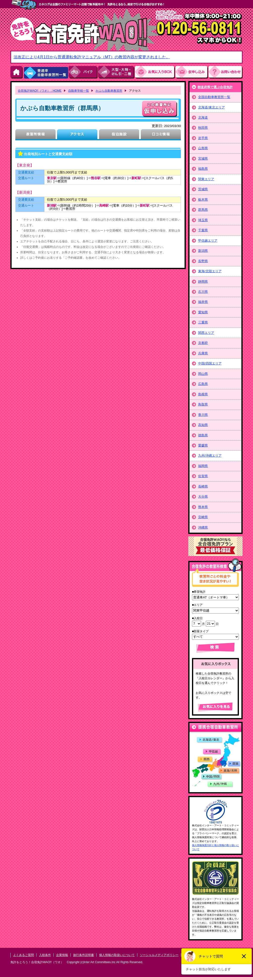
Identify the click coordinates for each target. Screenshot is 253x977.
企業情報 (62, 955)
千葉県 (203, 230)
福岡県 (203, 466)
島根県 (203, 394)
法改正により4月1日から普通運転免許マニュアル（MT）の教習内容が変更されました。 (92, 57)
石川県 (203, 292)
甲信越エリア (207, 240)
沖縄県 (203, 527)
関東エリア (206, 179)
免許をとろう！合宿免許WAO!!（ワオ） (36, 962)
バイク (83, 72)
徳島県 (203, 435)
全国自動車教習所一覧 (214, 97)
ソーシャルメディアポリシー (159, 955)
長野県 (203, 261)
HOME (16, 72)
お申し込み (192, 72)
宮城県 (203, 158)
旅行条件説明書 (83, 955)
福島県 (203, 168)
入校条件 (45, 955)
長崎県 (203, 486)
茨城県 (203, 189)
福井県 (203, 302)
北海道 (203, 117)
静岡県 (203, 281)
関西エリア (206, 333)
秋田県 (203, 127)
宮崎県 (203, 517)
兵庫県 (203, 353)
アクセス (77, 134)
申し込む (159, 109)
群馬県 (203, 210)
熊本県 (203, 507)
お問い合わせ (226, 72)
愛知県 (203, 312)
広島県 (203, 384)
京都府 (203, 343)
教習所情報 (35, 134)
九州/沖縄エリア (210, 455)
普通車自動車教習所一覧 (46, 72)
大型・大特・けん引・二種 (116, 72)
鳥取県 (203, 404)
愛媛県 (203, 445)
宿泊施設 (119, 134)
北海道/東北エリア (211, 107)
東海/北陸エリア (210, 271)
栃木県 (203, 199)
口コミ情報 (161, 134)
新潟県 (203, 251)
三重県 (203, 322)
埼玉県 (203, 220)
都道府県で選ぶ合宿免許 (215, 87)
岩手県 (203, 138)
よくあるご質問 (23, 955)
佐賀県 (203, 476)
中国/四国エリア (210, 363)
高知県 (203, 425)
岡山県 (203, 374)
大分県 (203, 496)
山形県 (203, 148)
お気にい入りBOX (155, 72)
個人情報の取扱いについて (117, 955)
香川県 (203, 415)
